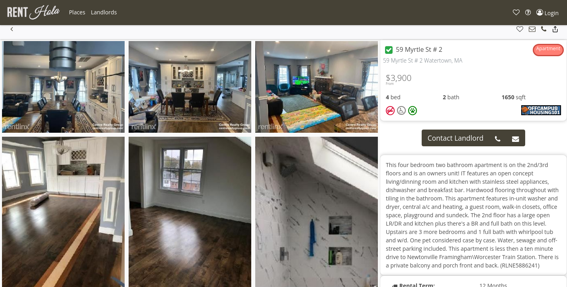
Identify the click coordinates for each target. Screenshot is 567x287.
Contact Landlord (456, 138)
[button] (77, 12)
